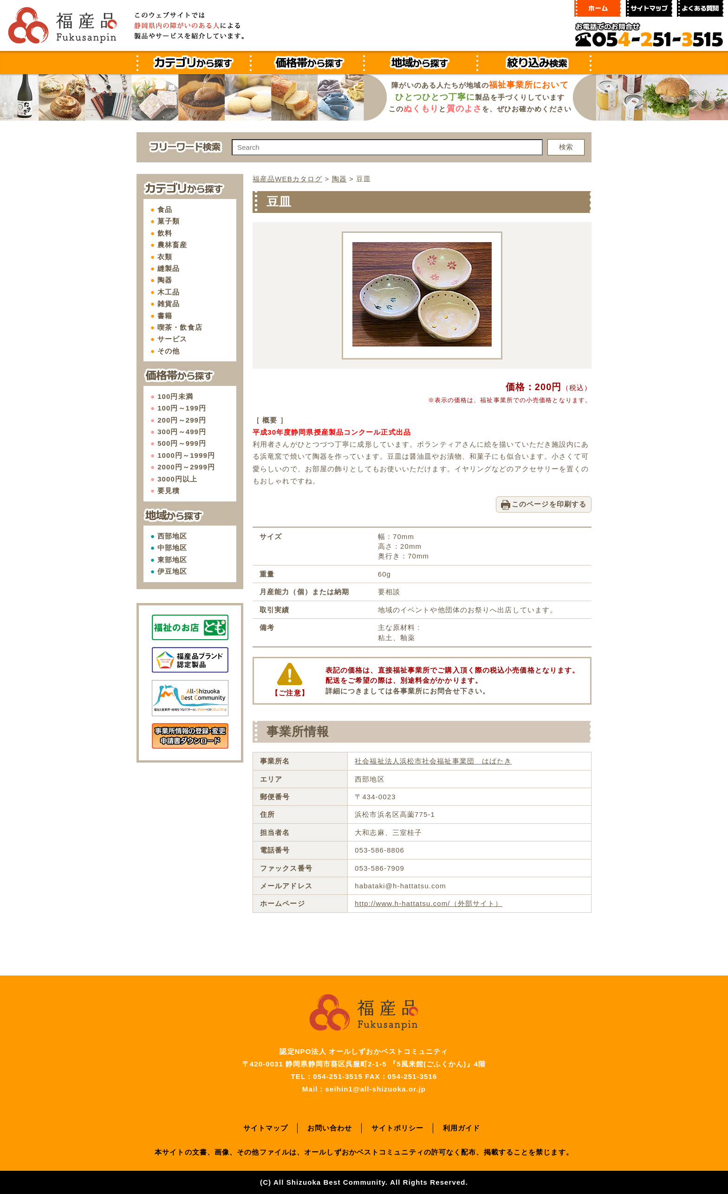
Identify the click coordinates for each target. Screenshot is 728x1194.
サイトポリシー (397, 1128)
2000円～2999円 (186, 467)
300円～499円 (181, 432)
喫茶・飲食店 (179, 327)
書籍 (164, 316)
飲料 (164, 233)
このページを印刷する (549, 504)
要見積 (168, 490)
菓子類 (168, 221)
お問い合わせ (329, 1128)
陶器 (164, 280)
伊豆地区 (172, 571)
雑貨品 (168, 304)
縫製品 (168, 268)
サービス (172, 339)
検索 (566, 147)
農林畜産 (172, 245)
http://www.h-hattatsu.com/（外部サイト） (428, 903)
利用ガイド (462, 1128)
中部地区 (172, 548)
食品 (164, 209)
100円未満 (175, 396)
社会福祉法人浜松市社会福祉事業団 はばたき (433, 761)
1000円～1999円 (186, 455)
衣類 (164, 257)
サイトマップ (265, 1128)
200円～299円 (181, 420)
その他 (168, 351)
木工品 (168, 292)
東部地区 (172, 560)
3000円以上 (177, 479)
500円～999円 (181, 443)
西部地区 (172, 536)
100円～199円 (181, 408)
